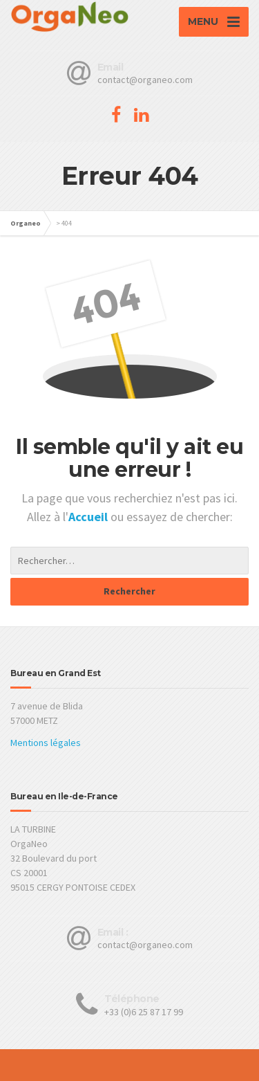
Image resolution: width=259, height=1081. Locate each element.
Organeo (25, 223)
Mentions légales (45, 742)
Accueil (89, 517)
